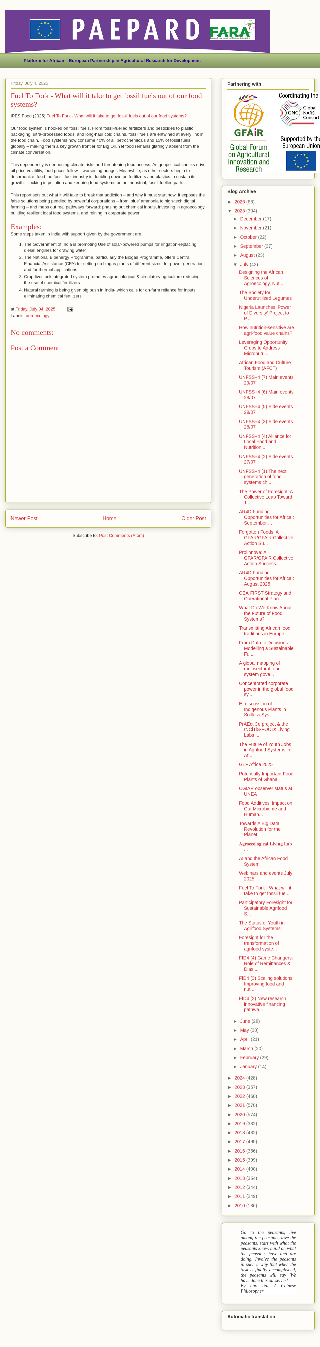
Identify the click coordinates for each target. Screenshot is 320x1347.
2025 (240, 210)
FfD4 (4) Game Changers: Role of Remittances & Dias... (266, 963)
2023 (240, 1087)
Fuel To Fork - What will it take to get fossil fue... (265, 890)
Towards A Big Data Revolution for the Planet (260, 829)
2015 (240, 1160)
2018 (240, 1132)
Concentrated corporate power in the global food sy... (266, 689)
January (249, 1066)
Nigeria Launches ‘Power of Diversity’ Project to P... (265, 312)
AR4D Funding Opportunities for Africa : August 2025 (266, 578)
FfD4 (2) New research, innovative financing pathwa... (263, 1004)
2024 (240, 1078)
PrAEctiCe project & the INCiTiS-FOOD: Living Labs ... (264, 729)
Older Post (193, 518)
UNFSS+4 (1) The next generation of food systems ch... (263, 477)
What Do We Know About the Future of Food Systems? (265, 613)
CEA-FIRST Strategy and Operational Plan (265, 595)
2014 (240, 1169)
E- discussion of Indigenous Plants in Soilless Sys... (262, 709)
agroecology (38, 315)
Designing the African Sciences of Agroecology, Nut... (261, 277)
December (251, 218)
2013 (240, 1178)
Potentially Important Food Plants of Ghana (266, 776)
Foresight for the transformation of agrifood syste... (259, 943)
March (247, 1048)
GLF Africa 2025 (256, 764)
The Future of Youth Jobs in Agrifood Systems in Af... (265, 750)
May (245, 1030)
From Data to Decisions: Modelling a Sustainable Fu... (266, 648)
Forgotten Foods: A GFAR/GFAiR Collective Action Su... (266, 537)
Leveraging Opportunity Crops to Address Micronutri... (263, 348)
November (251, 227)
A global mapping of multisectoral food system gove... (260, 668)
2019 (240, 1123)
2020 (240, 1114)
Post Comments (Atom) (121, 535)
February (250, 1057)
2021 (240, 1105)
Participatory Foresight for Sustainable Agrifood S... (265, 908)
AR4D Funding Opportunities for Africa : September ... (266, 517)
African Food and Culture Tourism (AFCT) (265, 365)
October (249, 237)
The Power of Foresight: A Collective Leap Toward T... (266, 497)
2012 (240, 1187)
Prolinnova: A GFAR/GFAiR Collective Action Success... (266, 558)
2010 (240, 1205)
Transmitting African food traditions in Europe (264, 630)
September (252, 246)
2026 (240, 201)
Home (110, 518)
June (245, 1021)
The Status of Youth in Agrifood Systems (262, 925)
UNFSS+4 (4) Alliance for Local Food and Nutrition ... (265, 442)
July (245, 264)
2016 (240, 1151)
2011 (240, 1196)
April (245, 1039)
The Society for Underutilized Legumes (265, 295)
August (248, 255)
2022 (240, 1096)
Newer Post (24, 518)
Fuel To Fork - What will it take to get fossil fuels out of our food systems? (117, 115)
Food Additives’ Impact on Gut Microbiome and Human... (265, 808)
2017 (240, 1141)
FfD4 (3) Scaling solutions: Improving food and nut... (266, 983)
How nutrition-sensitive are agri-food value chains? (266, 330)
